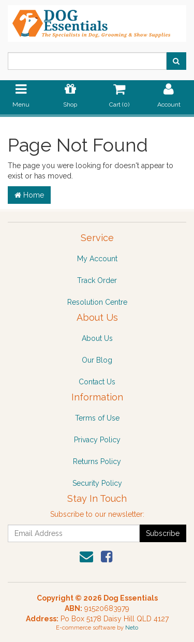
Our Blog (97, 360)
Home (29, 195)
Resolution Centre (97, 302)
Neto (131, 627)
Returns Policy (97, 461)
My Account (97, 259)
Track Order (97, 280)
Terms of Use (97, 418)
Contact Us (97, 382)
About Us (97, 338)
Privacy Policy (97, 440)
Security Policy (97, 483)
